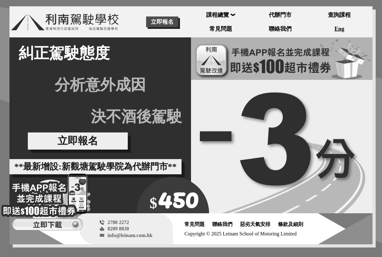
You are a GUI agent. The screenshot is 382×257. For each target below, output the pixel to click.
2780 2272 (118, 222)
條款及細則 (290, 224)
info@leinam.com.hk (130, 235)
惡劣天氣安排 (255, 224)
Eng (339, 29)
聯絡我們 (222, 224)
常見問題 (194, 224)
